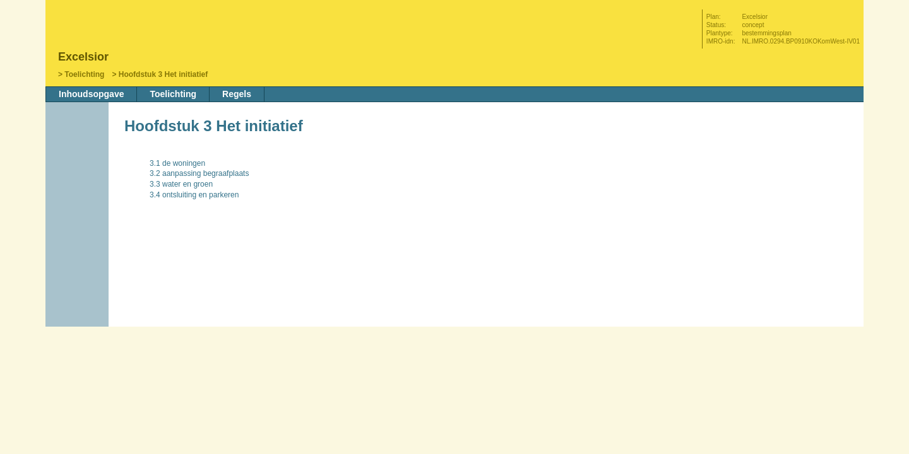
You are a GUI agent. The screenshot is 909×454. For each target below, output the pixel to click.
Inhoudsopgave (91, 94)
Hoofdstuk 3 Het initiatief (163, 74)
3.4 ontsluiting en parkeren (194, 194)
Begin (78, 174)
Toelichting (84, 74)
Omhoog (78, 231)
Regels (236, 94)
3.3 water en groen (181, 184)
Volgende (78, 212)
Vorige (78, 193)
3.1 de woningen (177, 163)
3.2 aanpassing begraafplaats (199, 173)
